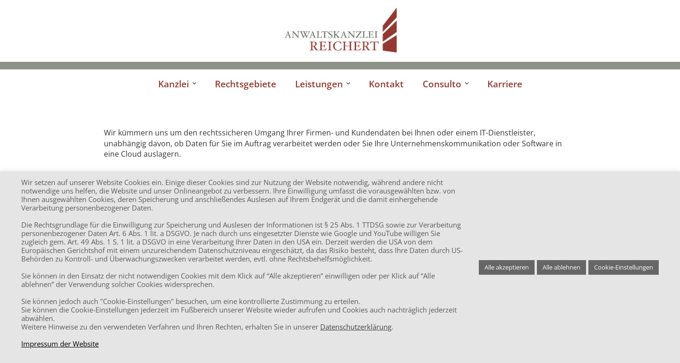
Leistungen (319, 83)
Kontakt (386, 83)
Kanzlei (173, 83)
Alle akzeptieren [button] (506, 267)
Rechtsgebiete (245, 83)
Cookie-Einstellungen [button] (623, 267)
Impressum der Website (60, 343)
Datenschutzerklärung (355, 326)
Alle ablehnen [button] (561, 267)
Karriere (504, 83)
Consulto (442, 83)
